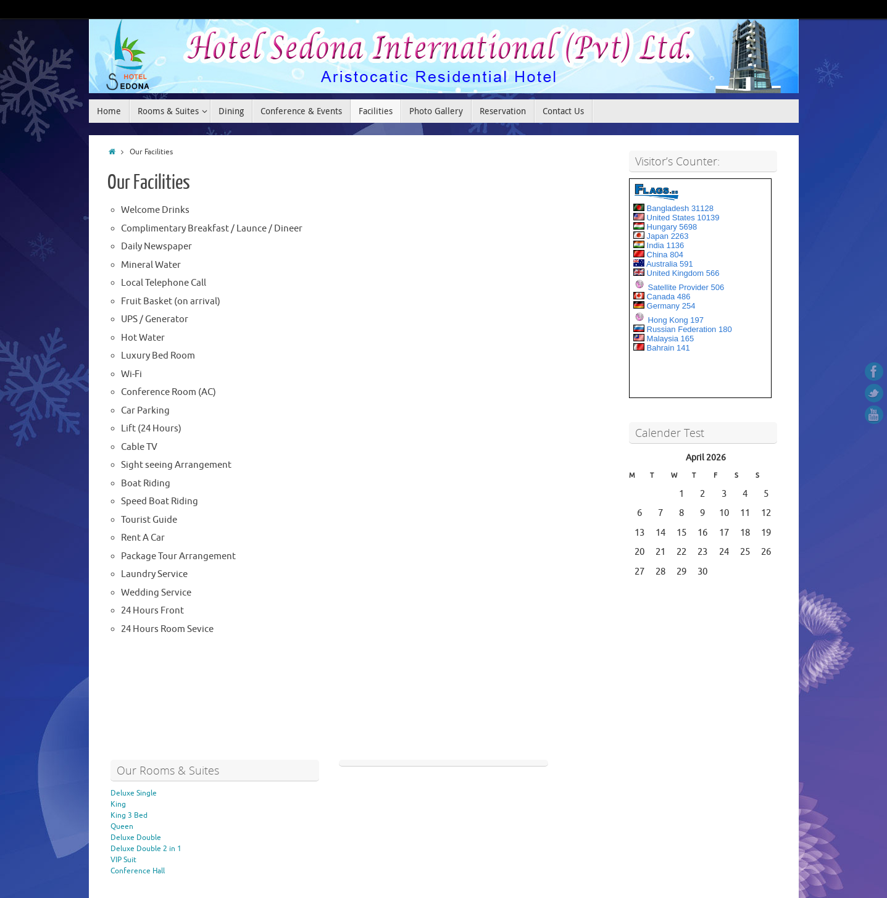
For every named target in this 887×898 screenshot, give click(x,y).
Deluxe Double (135, 837)
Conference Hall (137, 871)
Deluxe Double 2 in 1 (145, 849)
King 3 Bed (129, 815)
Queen (121, 826)
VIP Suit (123, 860)
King (118, 804)
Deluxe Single (133, 793)
